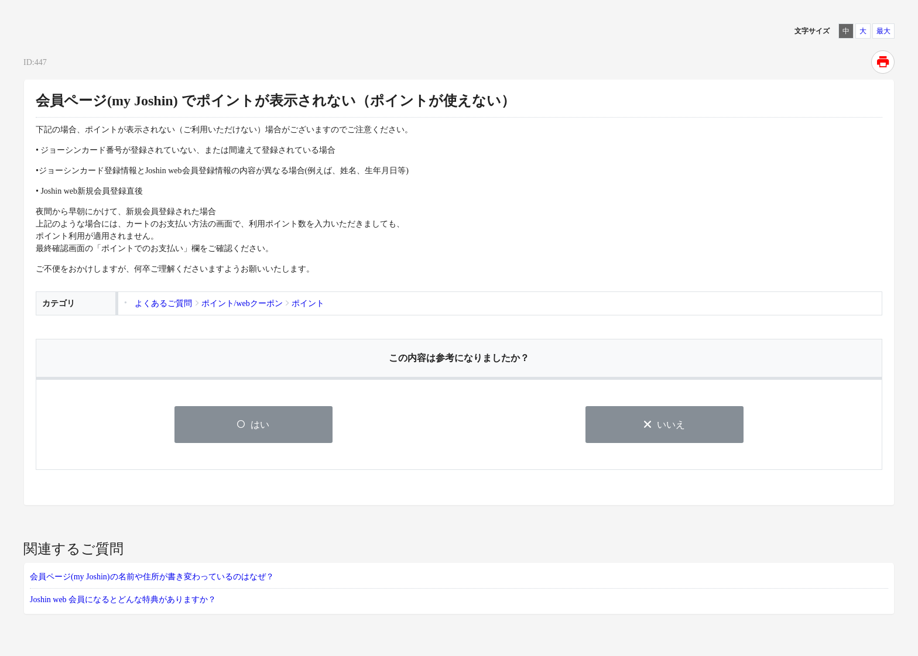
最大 (883, 31)
